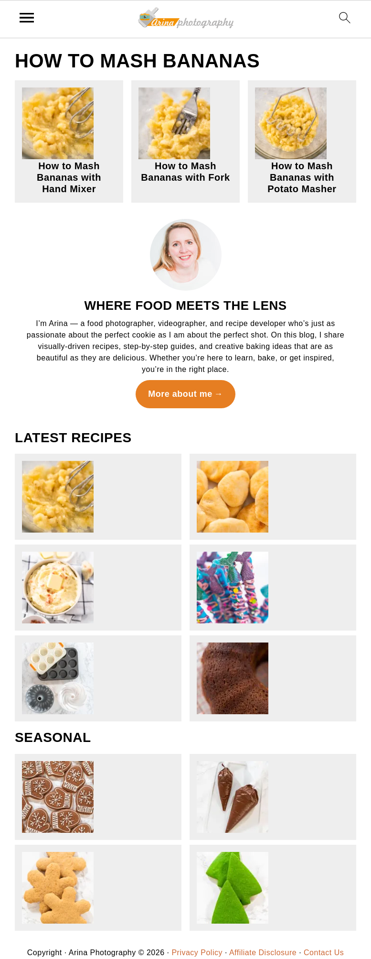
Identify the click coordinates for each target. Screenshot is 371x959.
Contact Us (324, 952)
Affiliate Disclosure (263, 952)
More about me (180, 394)
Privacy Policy (197, 952)
